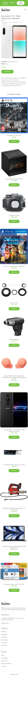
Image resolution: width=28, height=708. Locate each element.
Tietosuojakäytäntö (6, 663)
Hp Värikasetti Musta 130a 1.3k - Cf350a (14, 465)
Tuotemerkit (11, 61)
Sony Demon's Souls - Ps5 (14, 135)
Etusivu (3, 20)
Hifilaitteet (3, 631)
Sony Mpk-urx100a (14, 215)
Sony (16, 61)
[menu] (25, 9)
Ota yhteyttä (4, 658)
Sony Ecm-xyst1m (14, 339)
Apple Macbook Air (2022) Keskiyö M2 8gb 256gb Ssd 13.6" (14, 547)
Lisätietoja (7, 71)
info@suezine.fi (5, 623)
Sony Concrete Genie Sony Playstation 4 (14, 266)
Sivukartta (3, 666)
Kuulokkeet (4, 637)
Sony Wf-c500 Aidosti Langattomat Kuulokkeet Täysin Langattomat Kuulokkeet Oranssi (14, 377)
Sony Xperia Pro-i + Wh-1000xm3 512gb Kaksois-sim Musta (14, 430)
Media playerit (4, 640)
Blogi (2, 655)
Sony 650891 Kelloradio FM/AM (14, 179)
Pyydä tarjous (21, 3)
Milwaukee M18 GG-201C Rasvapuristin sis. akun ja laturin (14, 509)
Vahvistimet (4, 645)
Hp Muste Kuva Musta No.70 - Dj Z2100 (14, 584)
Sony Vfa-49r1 (14, 303)
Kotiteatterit (4, 634)
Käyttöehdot (4, 660)
